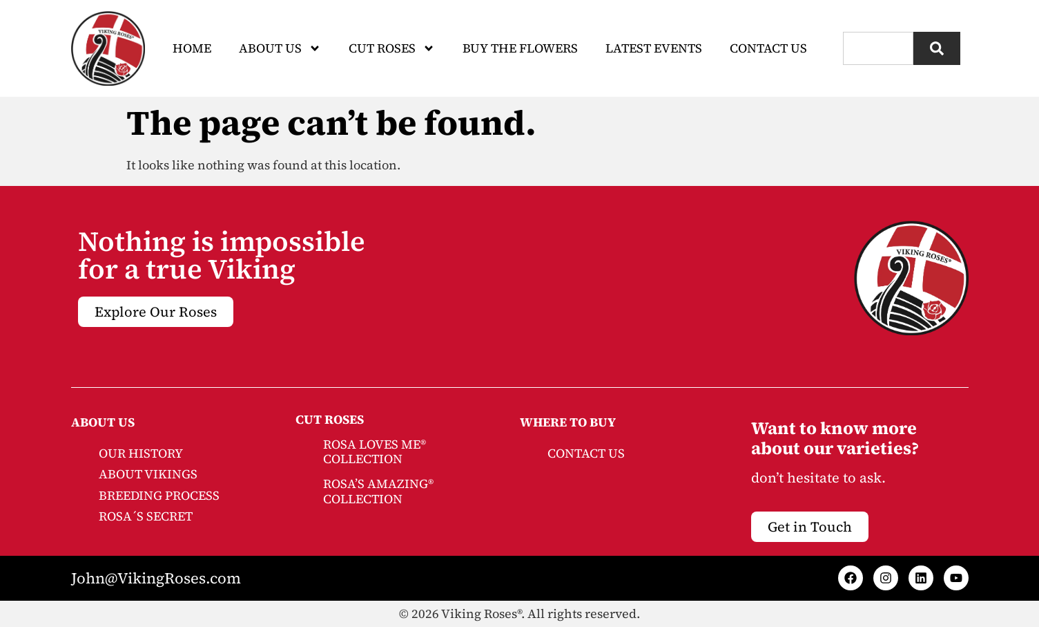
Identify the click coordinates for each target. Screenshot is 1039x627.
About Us (280, 48)
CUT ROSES (392, 48)
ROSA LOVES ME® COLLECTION (374, 452)
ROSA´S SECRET (146, 516)
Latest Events (653, 48)
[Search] (936, 48)
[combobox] (878, 48)
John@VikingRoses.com (156, 578)
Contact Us (768, 48)
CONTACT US (586, 453)
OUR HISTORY (141, 453)
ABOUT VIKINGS (148, 474)
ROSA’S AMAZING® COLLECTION (378, 491)
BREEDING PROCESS (159, 495)
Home (192, 48)
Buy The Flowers (520, 48)
